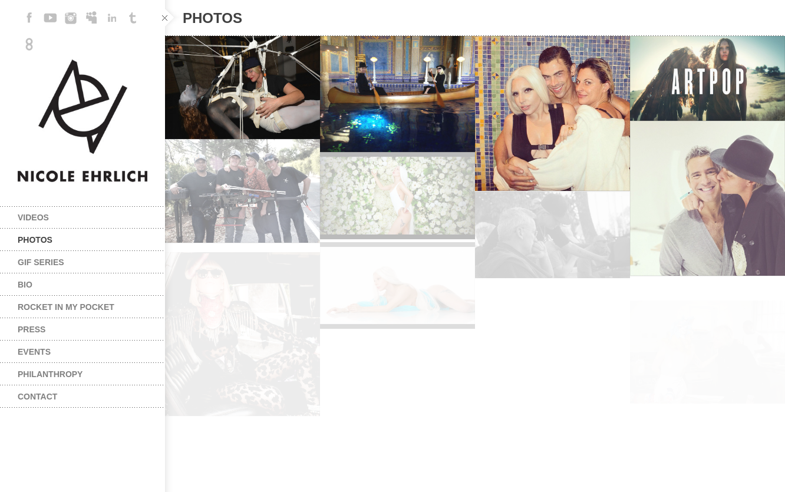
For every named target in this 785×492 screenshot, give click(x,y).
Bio (25, 284)
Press (31, 329)
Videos (33, 217)
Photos (35, 240)
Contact (37, 396)
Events (34, 351)
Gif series (41, 262)
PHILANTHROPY (50, 374)
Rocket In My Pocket (66, 307)
